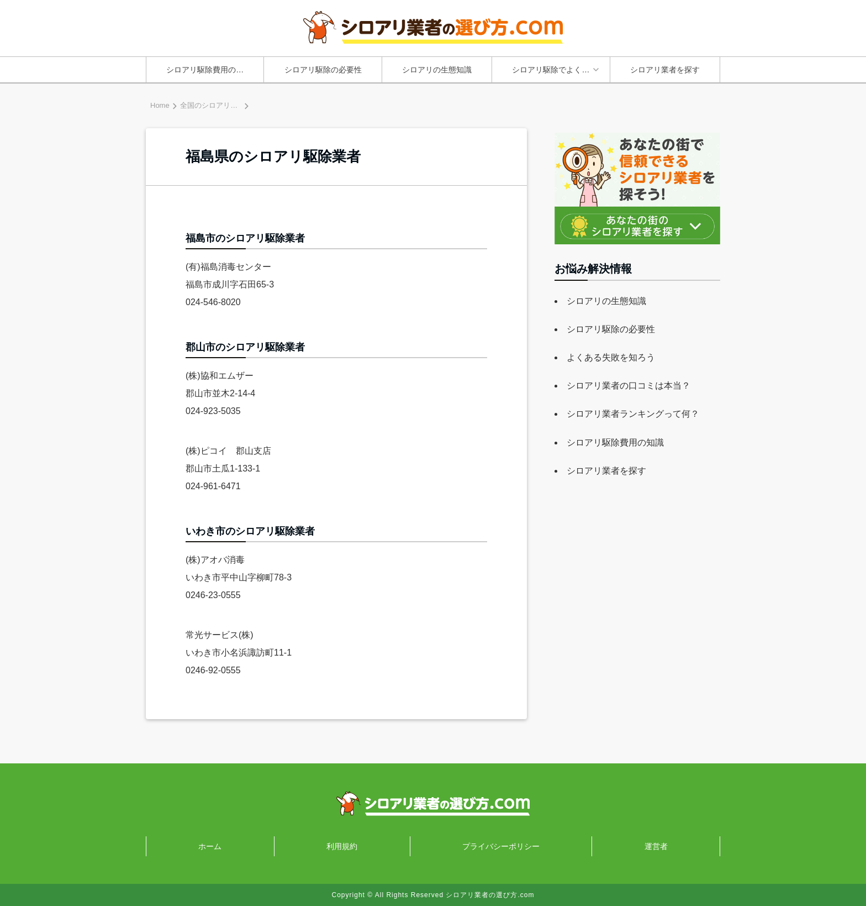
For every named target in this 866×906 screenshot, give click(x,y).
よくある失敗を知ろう (611, 357)
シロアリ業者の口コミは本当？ (628, 385)
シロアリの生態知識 (437, 69)
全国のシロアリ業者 (212, 105)
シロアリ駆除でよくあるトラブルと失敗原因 (559, 69)
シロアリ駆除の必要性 (323, 69)
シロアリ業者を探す (665, 69)
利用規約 (341, 846)
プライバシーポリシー (501, 846)
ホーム (209, 846)
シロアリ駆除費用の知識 (208, 69)
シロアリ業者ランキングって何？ (633, 413)
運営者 (656, 846)
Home (160, 105)
